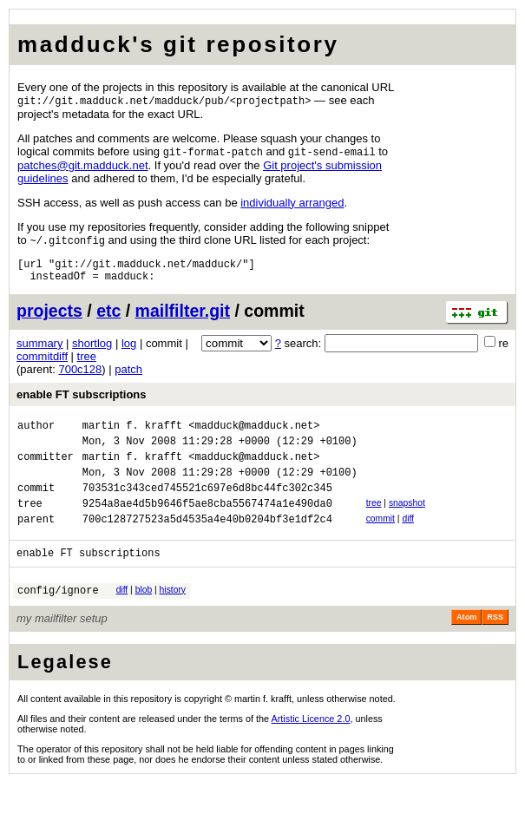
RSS (495, 648)
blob (144, 618)
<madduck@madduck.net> (253, 435)
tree (86, 364)
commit (380, 542)
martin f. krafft (132, 435)
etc (108, 318)
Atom (466, 648)
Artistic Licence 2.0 (311, 750)
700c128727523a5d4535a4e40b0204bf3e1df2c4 (207, 544)
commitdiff (42, 364)
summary (39, 351)
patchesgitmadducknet (82, 167)
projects (49, 318)
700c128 (80, 377)
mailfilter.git (182, 318)
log (128, 351)
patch (128, 377)
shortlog (92, 351)
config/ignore (58, 621)
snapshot (407, 523)
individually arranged (292, 204)
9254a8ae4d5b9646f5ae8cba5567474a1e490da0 (207, 526)
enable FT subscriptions (81, 402)
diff (408, 542)
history (173, 618)
